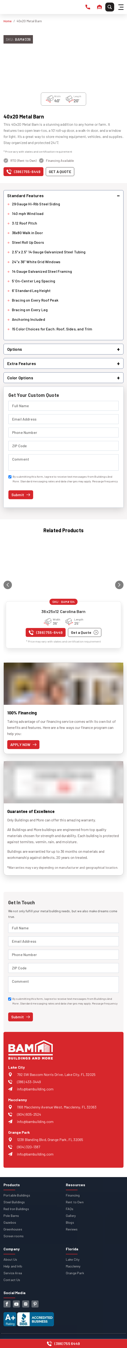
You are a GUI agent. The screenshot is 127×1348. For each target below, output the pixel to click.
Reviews (72, 1229)
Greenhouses (13, 1229)
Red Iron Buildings (16, 1209)
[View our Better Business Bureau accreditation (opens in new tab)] (29, 1315)
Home (8, 21)
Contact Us (12, 1280)
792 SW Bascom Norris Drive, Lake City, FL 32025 (56, 1074)
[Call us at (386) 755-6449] (23, 172)
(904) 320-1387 (28, 1147)
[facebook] (7, 1303)
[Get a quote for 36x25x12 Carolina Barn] (84, 632)
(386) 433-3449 (29, 1081)
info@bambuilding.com (35, 1089)
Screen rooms (14, 1236)
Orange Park (75, 1273)
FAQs (70, 1209)
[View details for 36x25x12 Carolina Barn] (63, 570)
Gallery (71, 1216)
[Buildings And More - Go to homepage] (14, 7)
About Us (10, 1259)
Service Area (13, 1273)
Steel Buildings (14, 1202)
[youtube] (16, 1303)
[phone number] (88, 7)
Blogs (70, 1222)
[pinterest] (35, 1303)
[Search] (109, 7)
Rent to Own (75, 1202)
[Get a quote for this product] (60, 171)
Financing (73, 1195)
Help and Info (13, 1266)
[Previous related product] (8, 585)
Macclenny (73, 1266)
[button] (63, 195)
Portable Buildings (17, 1195)
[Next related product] (119, 585)
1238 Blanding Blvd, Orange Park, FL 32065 (50, 1139)
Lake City (72, 1259)
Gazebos (10, 1222)
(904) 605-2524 (29, 1114)
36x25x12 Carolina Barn (63, 611)
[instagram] (25, 1303)
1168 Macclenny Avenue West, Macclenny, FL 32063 (56, 1107)
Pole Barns (11, 1216)
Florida (72, 1249)
